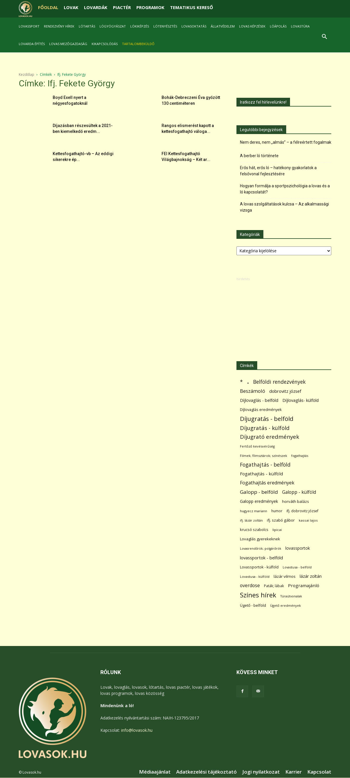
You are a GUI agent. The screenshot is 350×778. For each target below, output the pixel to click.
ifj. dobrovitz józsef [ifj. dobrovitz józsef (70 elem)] (302, 510)
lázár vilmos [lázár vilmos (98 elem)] (285, 576)
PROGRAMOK (150, 7)
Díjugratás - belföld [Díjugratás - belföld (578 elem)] (266, 419)
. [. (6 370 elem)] (248, 381)
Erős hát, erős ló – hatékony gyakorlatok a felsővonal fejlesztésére (278, 170)
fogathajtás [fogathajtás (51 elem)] (299, 455)
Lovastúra (300, 26)
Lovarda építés (32, 44)
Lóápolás (278, 26)
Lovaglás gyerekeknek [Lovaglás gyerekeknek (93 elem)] (260, 538)
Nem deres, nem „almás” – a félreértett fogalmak (285, 142)
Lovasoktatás (193, 26)
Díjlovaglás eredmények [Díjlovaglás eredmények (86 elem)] (261, 409)
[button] (324, 37)
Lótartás (87, 26)
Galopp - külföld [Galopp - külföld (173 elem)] (299, 492)
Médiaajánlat (155, 771)
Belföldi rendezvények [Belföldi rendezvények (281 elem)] (279, 382)
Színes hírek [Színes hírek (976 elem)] (258, 595)
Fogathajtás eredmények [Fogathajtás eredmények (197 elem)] (267, 483)
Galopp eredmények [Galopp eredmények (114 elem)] (259, 501)
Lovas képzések (252, 26)
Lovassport (29, 26)
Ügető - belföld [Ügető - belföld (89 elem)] (253, 605)
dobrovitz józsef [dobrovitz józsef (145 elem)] (285, 391)
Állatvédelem (223, 26)
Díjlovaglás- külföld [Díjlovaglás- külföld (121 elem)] (300, 400)
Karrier (293, 771)
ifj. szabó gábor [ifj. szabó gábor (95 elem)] (281, 520)
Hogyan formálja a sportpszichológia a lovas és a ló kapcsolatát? (285, 189)
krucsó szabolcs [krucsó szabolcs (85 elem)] (254, 529)
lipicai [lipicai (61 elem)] (277, 529)
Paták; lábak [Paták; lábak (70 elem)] (274, 585)
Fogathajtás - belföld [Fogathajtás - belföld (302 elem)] (265, 465)
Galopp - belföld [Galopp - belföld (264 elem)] (259, 492)
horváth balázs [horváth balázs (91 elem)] (295, 501)
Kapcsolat (319, 771)
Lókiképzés (139, 26)
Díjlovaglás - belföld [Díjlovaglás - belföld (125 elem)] (259, 400)
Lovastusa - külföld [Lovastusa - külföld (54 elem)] (255, 576)
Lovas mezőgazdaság (68, 44)
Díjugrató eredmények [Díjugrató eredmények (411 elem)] (269, 437)
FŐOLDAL (48, 7)
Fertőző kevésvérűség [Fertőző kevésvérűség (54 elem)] (257, 446)
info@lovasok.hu (136, 730)
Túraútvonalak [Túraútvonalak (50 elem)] (291, 596)
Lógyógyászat (112, 26)
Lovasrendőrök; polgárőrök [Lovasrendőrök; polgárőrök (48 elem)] (260, 548)
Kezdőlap (26, 74)
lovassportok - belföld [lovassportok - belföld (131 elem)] (261, 558)
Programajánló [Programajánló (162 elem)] (303, 585)
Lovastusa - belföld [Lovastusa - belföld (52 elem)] (297, 567)
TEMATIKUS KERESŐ (191, 7)
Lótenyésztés (165, 26)
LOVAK (71, 7)
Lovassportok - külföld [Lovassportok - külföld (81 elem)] (259, 567)
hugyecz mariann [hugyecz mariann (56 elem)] (253, 511)
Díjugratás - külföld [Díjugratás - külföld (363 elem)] (264, 428)
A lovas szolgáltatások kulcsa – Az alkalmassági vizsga (284, 207)
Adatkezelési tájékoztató (206, 771)
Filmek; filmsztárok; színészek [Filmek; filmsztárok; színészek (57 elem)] (263, 455)
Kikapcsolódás (105, 44)
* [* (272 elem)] (241, 382)
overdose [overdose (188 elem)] (250, 585)
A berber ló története (259, 155)
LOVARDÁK (95, 7)
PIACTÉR (122, 7)
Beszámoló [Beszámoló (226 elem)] (252, 391)
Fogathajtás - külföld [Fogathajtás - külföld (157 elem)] (261, 474)
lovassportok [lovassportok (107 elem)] (297, 548)
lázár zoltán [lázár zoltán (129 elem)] (311, 576)
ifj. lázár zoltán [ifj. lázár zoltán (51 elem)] (251, 520)
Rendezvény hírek (59, 26)
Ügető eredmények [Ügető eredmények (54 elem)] (285, 605)
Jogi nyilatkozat (261, 771)
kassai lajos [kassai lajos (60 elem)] (308, 520)
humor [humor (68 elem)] (276, 510)
